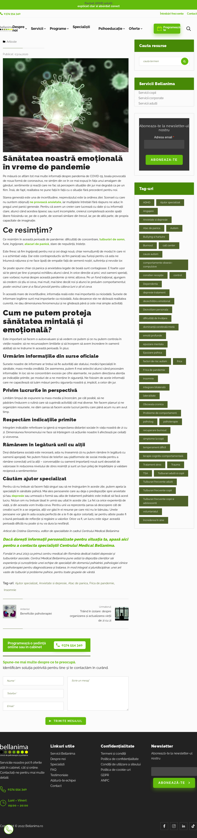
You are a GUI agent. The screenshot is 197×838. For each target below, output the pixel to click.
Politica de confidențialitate (120, 759)
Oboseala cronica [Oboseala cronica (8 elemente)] (153, 404)
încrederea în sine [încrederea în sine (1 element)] (153, 520)
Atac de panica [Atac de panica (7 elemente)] (151, 228)
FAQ (53, 770)
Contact (192, 13)
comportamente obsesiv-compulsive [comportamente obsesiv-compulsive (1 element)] (158, 264)
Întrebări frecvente (172, 13)
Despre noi (18, 28)
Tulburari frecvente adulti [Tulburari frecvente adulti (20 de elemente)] (158, 481)
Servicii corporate (151, 98)
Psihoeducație (110, 28)
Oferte (134, 28)
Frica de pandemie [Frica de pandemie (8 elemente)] (154, 369)
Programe (58, 28)
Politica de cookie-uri (116, 770)
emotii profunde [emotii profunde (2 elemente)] (152, 335)
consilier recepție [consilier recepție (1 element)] (153, 275)
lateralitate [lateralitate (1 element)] (149, 395)
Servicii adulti (148, 103)
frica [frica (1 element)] (179, 361)
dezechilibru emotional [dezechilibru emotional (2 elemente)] (156, 301)
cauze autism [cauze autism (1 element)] (150, 254)
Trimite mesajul (65, 721)
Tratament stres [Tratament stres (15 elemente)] (152, 464)
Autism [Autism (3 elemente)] (174, 228)
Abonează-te (174, 782)
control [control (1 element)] (178, 275)
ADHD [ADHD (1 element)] (146, 202)
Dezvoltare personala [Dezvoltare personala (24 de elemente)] (155, 309)
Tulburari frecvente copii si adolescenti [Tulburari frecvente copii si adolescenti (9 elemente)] (158, 501)
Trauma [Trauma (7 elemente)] (175, 464)
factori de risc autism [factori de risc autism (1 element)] (155, 361)
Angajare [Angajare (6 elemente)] (148, 211)
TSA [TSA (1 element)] (145, 473)
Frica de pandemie (101, 583)
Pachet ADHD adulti (98, 3)
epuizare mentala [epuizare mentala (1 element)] (153, 344)
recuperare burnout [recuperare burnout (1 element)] (154, 430)
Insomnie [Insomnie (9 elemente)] (148, 378)
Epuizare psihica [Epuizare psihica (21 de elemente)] (152, 352)
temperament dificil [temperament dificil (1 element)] (154, 447)
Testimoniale (59, 775)
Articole (12, 41)
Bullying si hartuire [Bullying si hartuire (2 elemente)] (154, 236)
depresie (18, 496)
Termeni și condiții (113, 753)
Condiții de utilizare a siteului (121, 764)
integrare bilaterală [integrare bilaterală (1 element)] (154, 387)
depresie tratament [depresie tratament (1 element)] (154, 292)
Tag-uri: (8, 583)
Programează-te (168, 29)
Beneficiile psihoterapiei (36, 613)
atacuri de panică (37, 244)
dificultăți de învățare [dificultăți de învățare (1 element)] (155, 318)
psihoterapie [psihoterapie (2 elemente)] (170, 421)
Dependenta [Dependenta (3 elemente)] (150, 283)
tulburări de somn (111, 239)
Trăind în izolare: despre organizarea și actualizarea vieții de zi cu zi (90, 616)
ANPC (105, 780)
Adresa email (164, 142)
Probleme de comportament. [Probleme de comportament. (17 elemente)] (160, 413)
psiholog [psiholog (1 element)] (148, 421)
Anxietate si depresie (53, 583)
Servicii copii (147, 93)
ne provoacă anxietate (45, 202)
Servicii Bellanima (62, 753)
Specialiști (81, 27)
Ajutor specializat (26, 583)
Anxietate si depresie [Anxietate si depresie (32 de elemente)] (155, 219)
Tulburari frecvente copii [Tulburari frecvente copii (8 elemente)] (157, 490)
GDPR (105, 775)
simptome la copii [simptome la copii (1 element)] (153, 438)
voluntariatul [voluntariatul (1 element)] (150, 511)
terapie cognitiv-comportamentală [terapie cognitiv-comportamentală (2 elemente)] (163, 456)
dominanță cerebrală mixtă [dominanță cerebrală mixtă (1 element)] (158, 326)
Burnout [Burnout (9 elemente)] (148, 245)
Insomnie (10, 590)
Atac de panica (78, 583)
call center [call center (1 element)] (169, 245)
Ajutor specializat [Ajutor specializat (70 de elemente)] (170, 202)
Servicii (37, 28)
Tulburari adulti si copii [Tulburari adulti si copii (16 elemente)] (171, 473)
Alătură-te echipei (63, 780)
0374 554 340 (10, 13)
